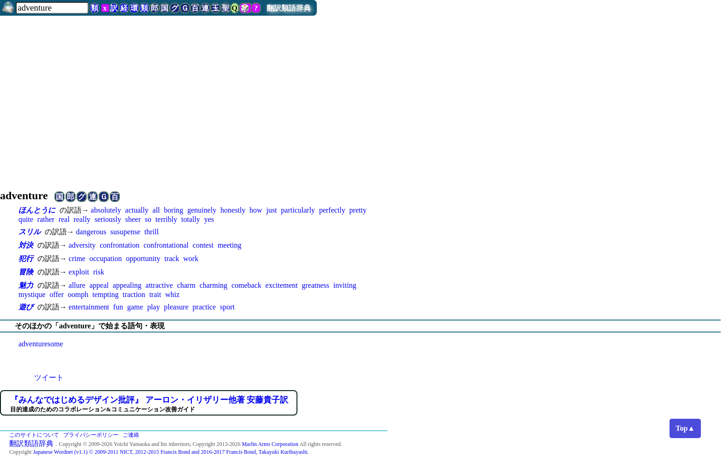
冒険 (25, 272)
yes (209, 219)
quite (25, 219)
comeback (246, 285)
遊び (25, 307)
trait (155, 294)
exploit (79, 272)
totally (190, 219)
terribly (166, 219)
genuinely (201, 210)
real (64, 219)
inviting (344, 285)
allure (77, 285)
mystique (32, 294)
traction (134, 294)
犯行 (25, 258)
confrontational (166, 245)
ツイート (49, 377)
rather (45, 219)
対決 (25, 245)
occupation (105, 258)
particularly (298, 210)
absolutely (106, 210)
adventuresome (40, 344)
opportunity (143, 258)
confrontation (119, 245)
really (82, 219)
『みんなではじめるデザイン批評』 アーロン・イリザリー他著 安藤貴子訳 (149, 399)
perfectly (332, 210)
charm (186, 285)
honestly (232, 210)
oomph (78, 294)
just (271, 210)
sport (227, 307)
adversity (82, 245)
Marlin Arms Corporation (270, 444)
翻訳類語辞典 (289, 8)
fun (118, 307)
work (190, 258)
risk (98, 272)
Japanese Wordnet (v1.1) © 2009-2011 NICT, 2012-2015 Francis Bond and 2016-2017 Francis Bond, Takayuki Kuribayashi (170, 452)
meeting (230, 245)
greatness (316, 285)
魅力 (25, 285)
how (255, 210)
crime (77, 258)
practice (204, 307)
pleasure (176, 307)
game (135, 307)
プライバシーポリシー (91, 435)
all (156, 210)
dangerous (91, 232)
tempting (105, 294)
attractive (159, 285)
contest (203, 245)
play (153, 307)
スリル (29, 232)
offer (56, 294)
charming (213, 285)
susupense (125, 232)
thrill (151, 232)
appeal (99, 285)
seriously (108, 219)
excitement (282, 285)
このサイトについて (34, 435)
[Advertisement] (361, 98)
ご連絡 (131, 435)
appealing (127, 285)
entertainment (89, 307)
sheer (133, 219)
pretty (358, 210)
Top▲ (685, 428)
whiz (172, 294)
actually (136, 210)
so (148, 219)
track (171, 258)
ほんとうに (36, 210)
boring (174, 210)
